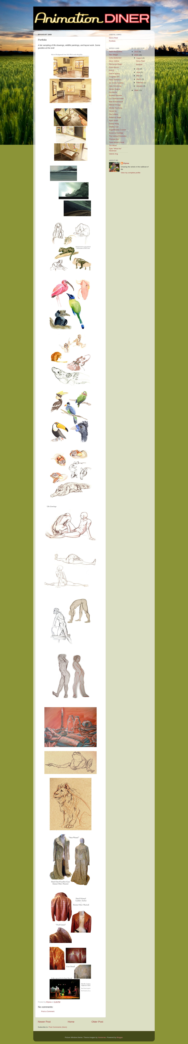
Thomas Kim (114, 139)
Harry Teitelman (115, 80)
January (139, 86)
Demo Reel (113, 38)
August (139, 58)
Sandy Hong (114, 124)
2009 (136, 55)
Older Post (97, 1021)
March (139, 79)
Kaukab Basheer (115, 95)
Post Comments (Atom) (58, 1027)
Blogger (120, 1037)
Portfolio (112, 41)
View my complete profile (130, 173)
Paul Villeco (113, 114)
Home (71, 1021)
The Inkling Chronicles (118, 136)
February (140, 83)
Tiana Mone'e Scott (116, 142)
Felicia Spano (114, 74)
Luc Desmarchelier (116, 99)
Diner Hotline (114, 61)
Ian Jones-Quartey (116, 83)
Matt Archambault (116, 102)
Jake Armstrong (115, 86)
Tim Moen (113, 145)
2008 (136, 90)
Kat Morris (113, 92)
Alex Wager (113, 55)
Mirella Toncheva (115, 108)
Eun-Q (111, 70)
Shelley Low (114, 127)
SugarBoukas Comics (117, 130)
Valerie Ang (113, 154)
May (138, 76)
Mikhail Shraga (115, 105)
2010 (136, 52)
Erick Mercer (114, 67)
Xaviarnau (102, 1037)
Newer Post (44, 1021)
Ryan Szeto (113, 120)
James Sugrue (114, 89)
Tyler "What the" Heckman (115, 150)
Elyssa (126, 163)
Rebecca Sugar (115, 117)
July (138, 69)
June (138, 72)
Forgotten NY (114, 77)
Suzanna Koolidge (116, 133)
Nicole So (113, 111)
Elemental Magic (115, 64)
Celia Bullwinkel (115, 58)
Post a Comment (47, 1011)
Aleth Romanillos (115, 52)
